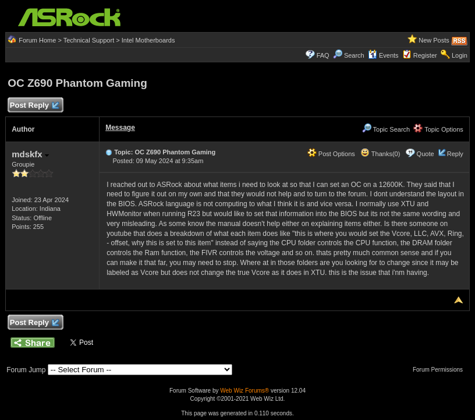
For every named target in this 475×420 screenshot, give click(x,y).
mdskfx (30, 154)
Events (383, 55)
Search (354, 55)
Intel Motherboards (148, 40)
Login (459, 55)
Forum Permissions (441, 369)
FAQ (323, 55)
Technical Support (88, 40)
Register (425, 55)
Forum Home (37, 40)
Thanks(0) (380, 153)
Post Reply (34, 106)
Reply (455, 153)
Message (120, 127)
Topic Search (386, 129)
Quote (425, 153)
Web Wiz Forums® (244, 390)
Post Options (331, 153)
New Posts (434, 40)
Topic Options (438, 129)
